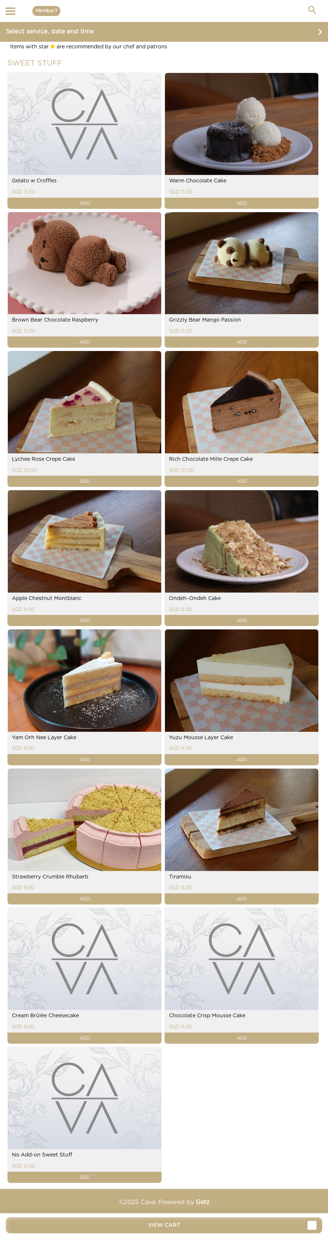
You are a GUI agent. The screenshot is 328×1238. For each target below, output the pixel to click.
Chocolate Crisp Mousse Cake (207, 1015)
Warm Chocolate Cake (197, 181)
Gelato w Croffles (34, 181)
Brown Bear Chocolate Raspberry (55, 320)
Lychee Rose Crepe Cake (43, 459)
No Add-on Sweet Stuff (42, 1155)
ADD (85, 203)
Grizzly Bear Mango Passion (205, 320)
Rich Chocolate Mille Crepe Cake (211, 459)
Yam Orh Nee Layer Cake (44, 737)
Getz (203, 1202)
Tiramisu (180, 877)
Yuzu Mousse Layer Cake (201, 737)
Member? (46, 11)
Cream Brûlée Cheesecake (45, 1015)
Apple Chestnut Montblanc (47, 598)
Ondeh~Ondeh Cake (195, 598)
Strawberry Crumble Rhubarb (50, 877)
